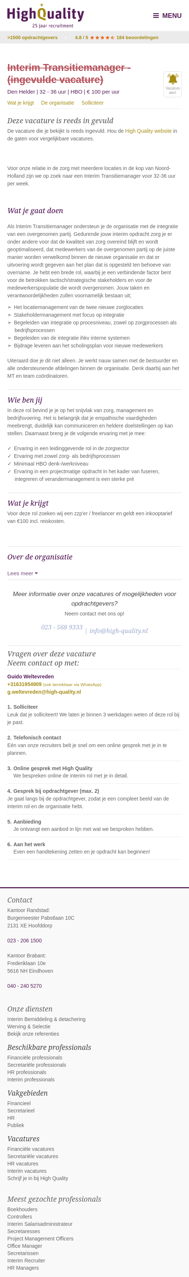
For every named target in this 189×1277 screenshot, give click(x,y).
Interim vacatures (26, 1171)
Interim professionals (30, 1079)
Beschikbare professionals (49, 1047)
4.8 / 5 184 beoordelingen (116, 37)
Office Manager (24, 1246)
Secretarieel (21, 1111)
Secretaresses (23, 1231)
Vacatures (23, 1139)
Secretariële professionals (36, 1065)
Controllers (19, 1217)
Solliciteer (93, 103)
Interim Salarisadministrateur (39, 1224)
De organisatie (57, 103)
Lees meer (22, 573)
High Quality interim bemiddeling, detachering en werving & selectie (45, 16)
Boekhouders (22, 1209)
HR (11, 1118)
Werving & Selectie (28, 1026)
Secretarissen (23, 1253)
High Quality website (148, 131)
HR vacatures (22, 1164)
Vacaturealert (173, 84)
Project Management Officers (40, 1239)
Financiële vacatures (30, 1149)
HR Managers (23, 1268)
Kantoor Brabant (26, 955)
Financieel (19, 1103)
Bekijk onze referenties (33, 1034)
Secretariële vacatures (32, 1156)
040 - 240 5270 (24, 986)
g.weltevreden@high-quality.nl (44, 692)
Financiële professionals (34, 1058)
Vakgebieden (27, 1093)
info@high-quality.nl (119, 630)
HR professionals (26, 1072)
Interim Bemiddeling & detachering (46, 1019)
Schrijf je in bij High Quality (37, 1178)
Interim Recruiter (26, 1260)
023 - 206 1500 (24, 940)
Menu (167, 15)
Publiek (15, 1125)
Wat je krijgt (20, 103)
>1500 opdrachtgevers (32, 37)
